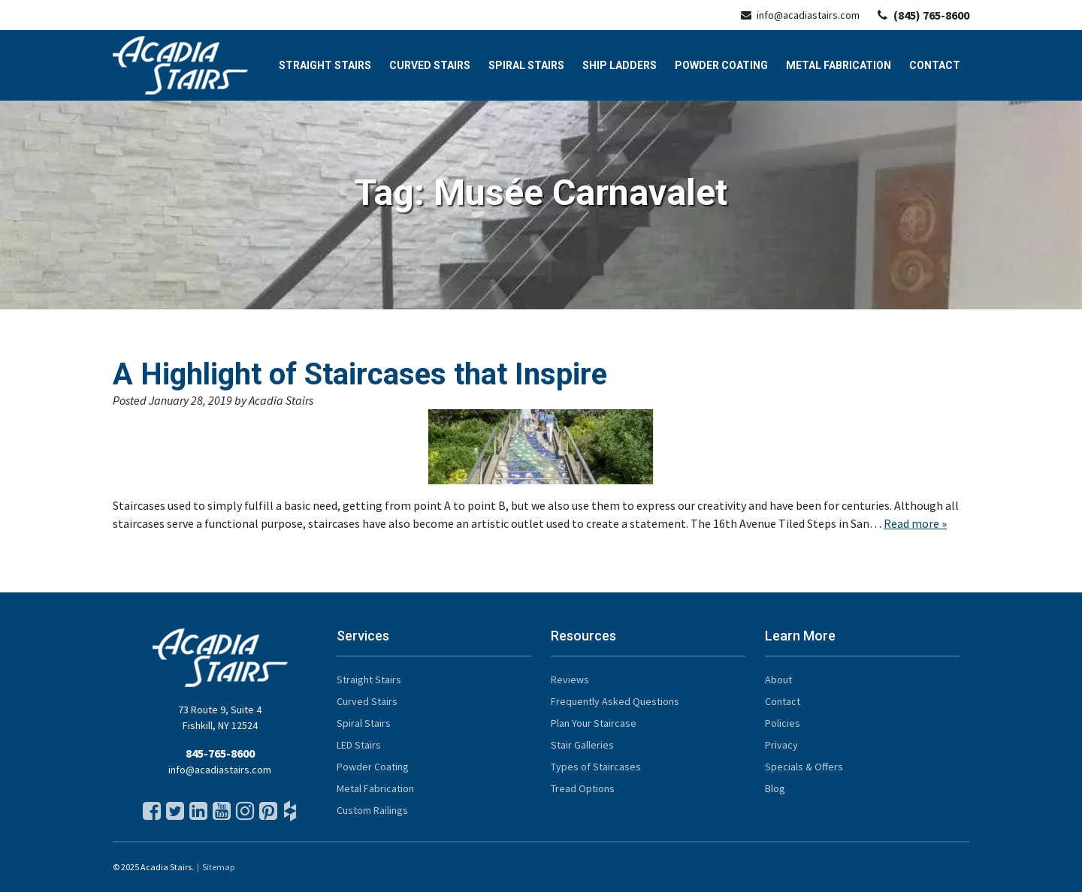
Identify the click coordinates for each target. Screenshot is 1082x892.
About (778, 679)
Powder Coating (721, 65)
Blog (775, 788)
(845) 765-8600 (923, 15)
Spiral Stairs (526, 65)
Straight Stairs (325, 65)
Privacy (781, 745)
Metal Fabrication (838, 65)
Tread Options (583, 788)
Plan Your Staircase (593, 723)
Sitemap (218, 866)
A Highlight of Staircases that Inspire (360, 374)
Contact (934, 65)
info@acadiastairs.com (800, 15)
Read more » (915, 523)
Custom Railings (372, 810)
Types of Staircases (596, 766)
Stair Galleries (582, 745)
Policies (782, 723)
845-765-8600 (220, 753)
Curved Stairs (429, 65)
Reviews (570, 679)
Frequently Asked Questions (615, 701)
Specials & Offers (804, 766)
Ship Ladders (619, 65)
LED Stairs (359, 745)
